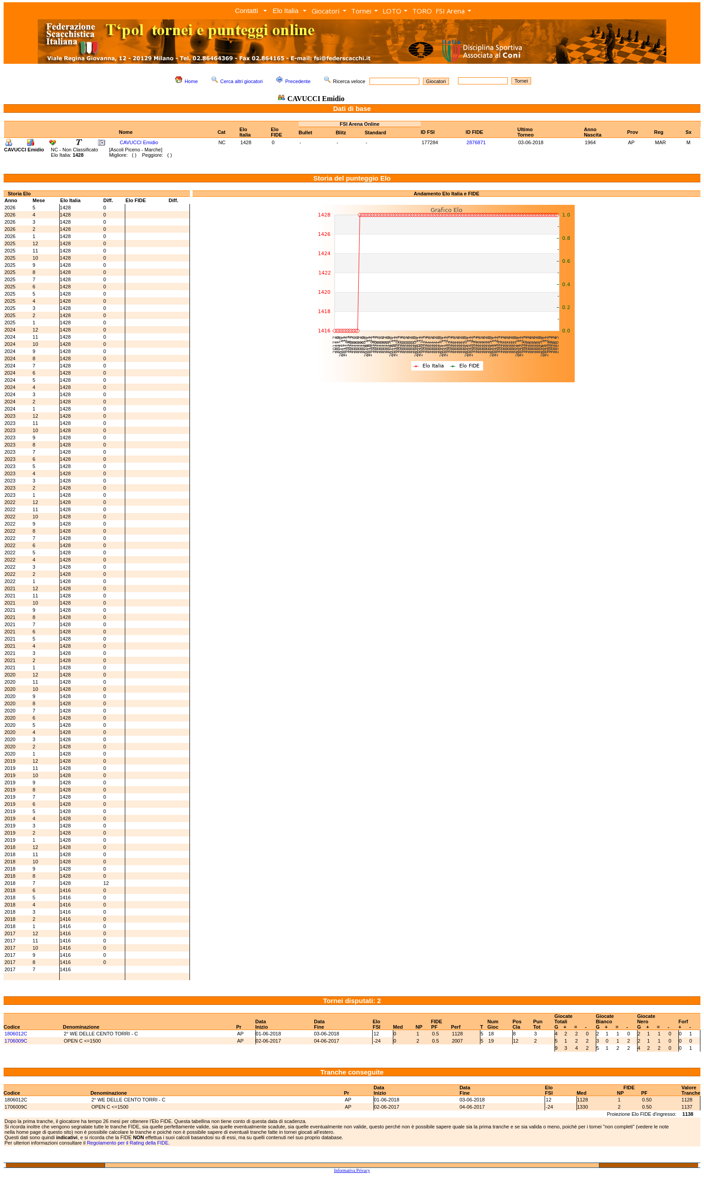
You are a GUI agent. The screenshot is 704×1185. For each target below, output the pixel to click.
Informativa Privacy (352, 1170)
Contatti (246, 10)
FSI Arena (450, 10)
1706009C (15, 1041)
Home (191, 81)
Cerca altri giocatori (241, 81)
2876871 (476, 142)
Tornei (361, 10)
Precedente (297, 81)
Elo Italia (286, 10)
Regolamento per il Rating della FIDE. (128, 1142)
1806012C (15, 1033)
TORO (422, 10)
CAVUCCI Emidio (139, 142)
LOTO (392, 10)
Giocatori (325, 10)
